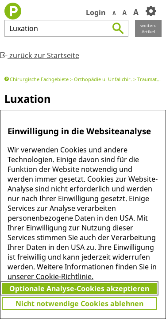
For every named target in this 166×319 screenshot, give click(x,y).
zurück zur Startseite (39, 55)
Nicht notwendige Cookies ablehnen (79, 303)
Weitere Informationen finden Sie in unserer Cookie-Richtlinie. (82, 271)
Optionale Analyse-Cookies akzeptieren (79, 288)
